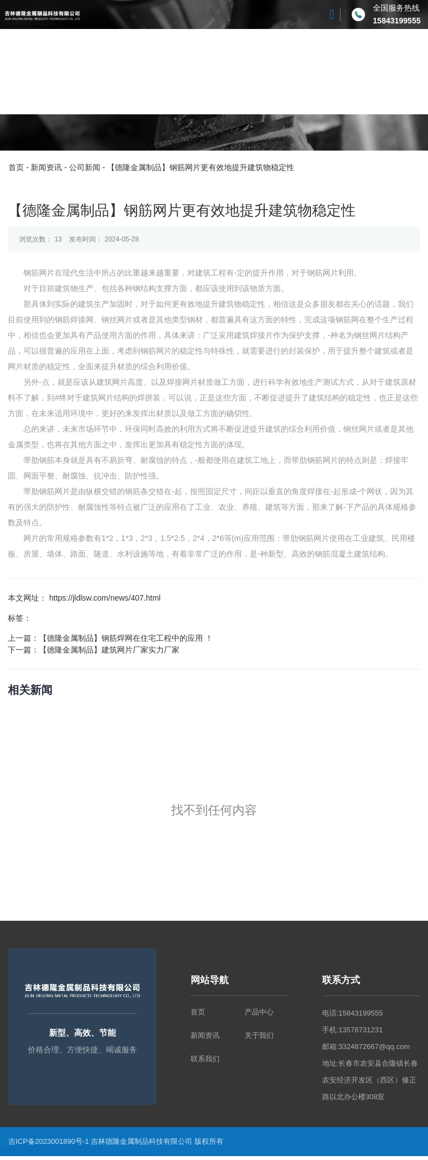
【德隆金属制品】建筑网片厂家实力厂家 (110, 651)
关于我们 (114, 72)
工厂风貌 (221, 72)
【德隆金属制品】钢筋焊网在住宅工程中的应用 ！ (126, 639)
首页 (76, 72)
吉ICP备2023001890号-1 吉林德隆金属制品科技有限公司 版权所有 (116, 1145)
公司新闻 (84, 167)
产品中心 (168, 72)
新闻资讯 (275, 72)
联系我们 (328, 72)
